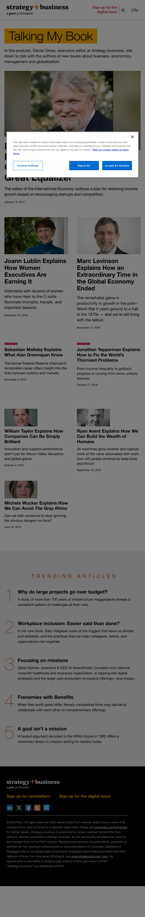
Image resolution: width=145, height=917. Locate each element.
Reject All (84, 165)
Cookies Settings (28, 165)
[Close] (132, 137)
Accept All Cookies (117, 165)
